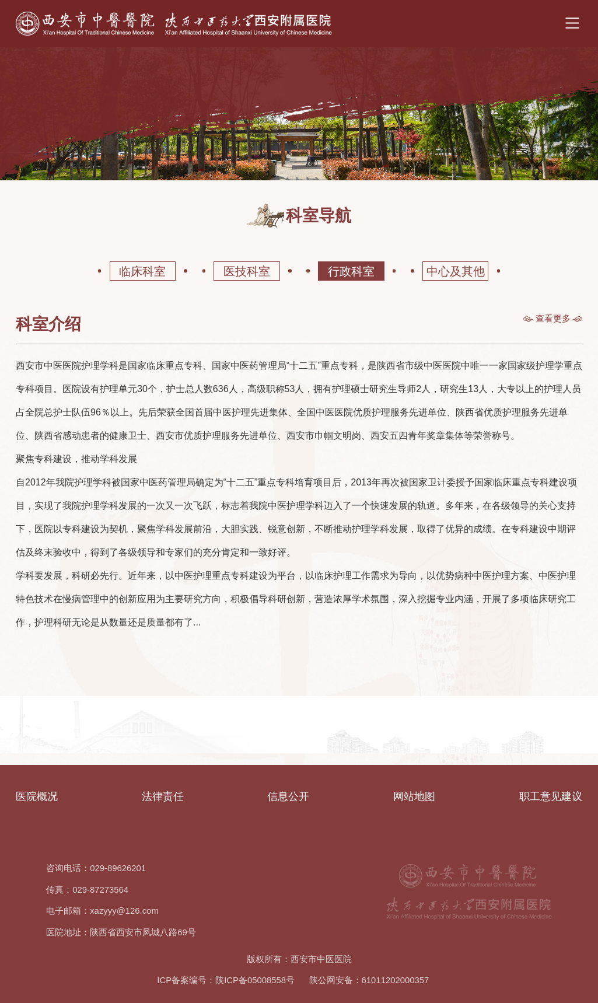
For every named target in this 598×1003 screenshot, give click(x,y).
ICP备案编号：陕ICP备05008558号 (226, 980)
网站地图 (414, 796)
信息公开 (288, 796)
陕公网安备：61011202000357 (369, 980)
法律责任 (163, 796)
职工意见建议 (550, 796)
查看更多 (553, 318)
